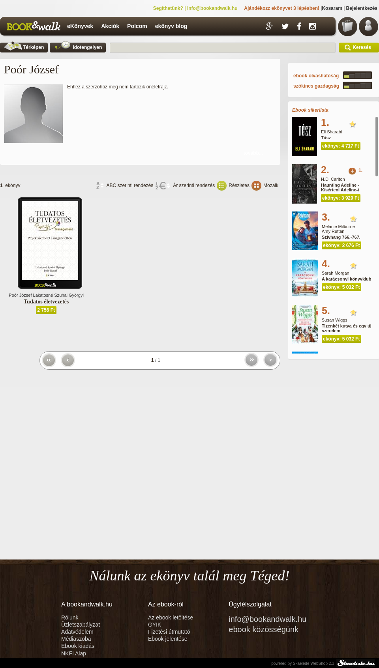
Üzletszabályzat (80, 624)
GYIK (154, 624)
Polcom (137, 26)
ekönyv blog (171, 26)
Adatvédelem (77, 632)
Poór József (20, 295)
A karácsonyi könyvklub (346, 279)
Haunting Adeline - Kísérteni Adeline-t (340, 187)
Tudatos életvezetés (46, 302)
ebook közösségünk (263, 629)
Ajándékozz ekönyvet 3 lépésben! (281, 8)
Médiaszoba (76, 639)
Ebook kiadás (77, 646)
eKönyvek (80, 26)
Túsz (326, 137)
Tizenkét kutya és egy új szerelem (346, 328)
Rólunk (70, 617)
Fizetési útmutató (169, 632)
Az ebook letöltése (170, 617)
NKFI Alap (73, 653)
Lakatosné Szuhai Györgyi (58, 295)
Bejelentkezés (361, 8)
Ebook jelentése (168, 639)
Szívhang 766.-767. (341, 237)
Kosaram (332, 8)
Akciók (110, 26)
